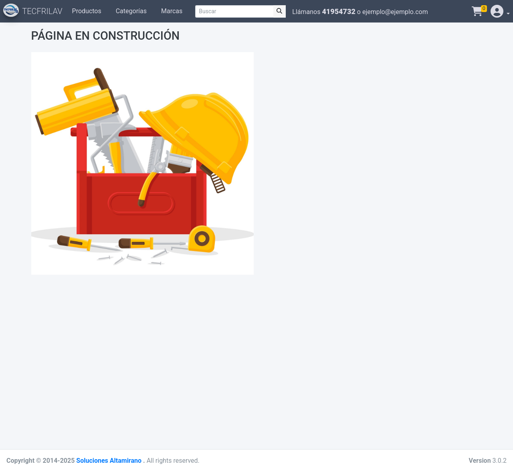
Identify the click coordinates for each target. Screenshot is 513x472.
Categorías (131, 11)
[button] (499, 11)
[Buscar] (234, 11)
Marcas (171, 11)
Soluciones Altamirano (109, 460)
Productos (86, 11)
